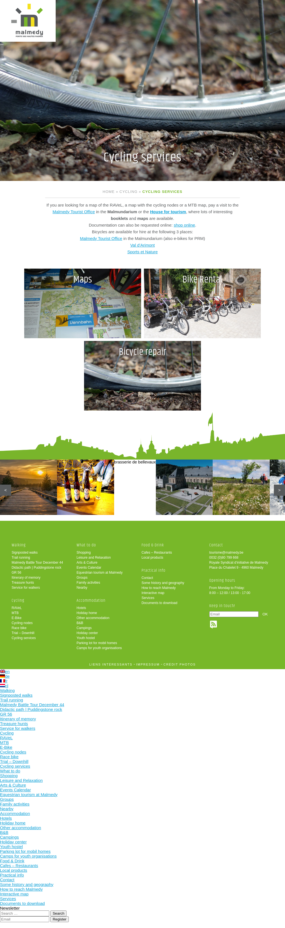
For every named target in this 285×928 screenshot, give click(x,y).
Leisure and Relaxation (94, 557)
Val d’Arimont (142, 245)
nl (4, 685)
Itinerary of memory (26, 578)
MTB (15, 613)
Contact (147, 578)
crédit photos (179, 664)
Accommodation (91, 600)
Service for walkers (26, 588)
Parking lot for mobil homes (97, 643)
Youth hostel (86, 638)
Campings (84, 628)
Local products (152, 557)
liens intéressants (110, 664)
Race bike (19, 628)
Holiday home (87, 613)
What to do (86, 545)
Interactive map (152, 593)
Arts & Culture (87, 562)
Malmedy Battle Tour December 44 (37, 562)
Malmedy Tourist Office (74, 211)
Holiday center (87, 633)
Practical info (153, 570)
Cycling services (24, 638)
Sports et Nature (142, 251)
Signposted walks (25, 552)
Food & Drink (152, 545)
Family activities (88, 583)
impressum (148, 664)
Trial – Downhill (23, 633)
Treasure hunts (23, 583)
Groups (82, 578)
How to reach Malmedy (158, 588)
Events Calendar (89, 567)
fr (4, 681)
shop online (184, 225)
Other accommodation (93, 618)
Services (147, 598)
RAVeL (17, 608)
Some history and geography (162, 583)
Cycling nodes (22, 623)
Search (58, 913)
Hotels (81, 608)
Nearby (82, 588)
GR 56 (16, 573)
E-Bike (16, 618)
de (5, 676)
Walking (19, 545)
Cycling (128, 192)
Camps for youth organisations (99, 648)
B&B (80, 623)
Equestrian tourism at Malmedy (99, 573)
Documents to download (159, 603)
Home (109, 192)
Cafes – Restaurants (156, 552)
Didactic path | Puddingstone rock (37, 567)
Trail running (21, 557)
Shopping (84, 552)
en (5, 671)
